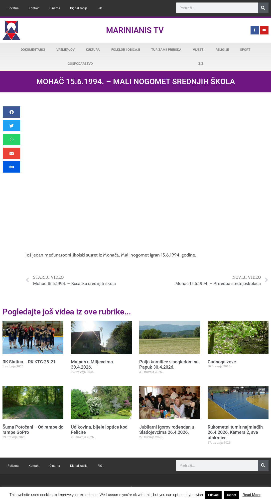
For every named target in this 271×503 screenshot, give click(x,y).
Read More (252, 495)
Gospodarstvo (80, 63)
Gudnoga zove (222, 361)
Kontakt (34, 8)
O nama (54, 8)
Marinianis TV (135, 30)
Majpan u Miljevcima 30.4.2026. (92, 364)
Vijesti (198, 49)
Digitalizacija (79, 8)
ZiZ (200, 63)
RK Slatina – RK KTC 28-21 (29, 361)
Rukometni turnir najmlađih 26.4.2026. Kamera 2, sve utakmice (235, 432)
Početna (13, 8)
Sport (245, 49)
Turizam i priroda (166, 49)
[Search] (263, 7)
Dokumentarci (33, 49)
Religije (222, 49)
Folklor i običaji (125, 49)
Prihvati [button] (213, 495)
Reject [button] (231, 495)
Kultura (93, 49)
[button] (11, 112)
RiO (100, 8)
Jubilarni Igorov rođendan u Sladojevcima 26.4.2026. (166, 429)
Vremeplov (65, 49)
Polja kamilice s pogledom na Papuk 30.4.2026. (169, 364)
